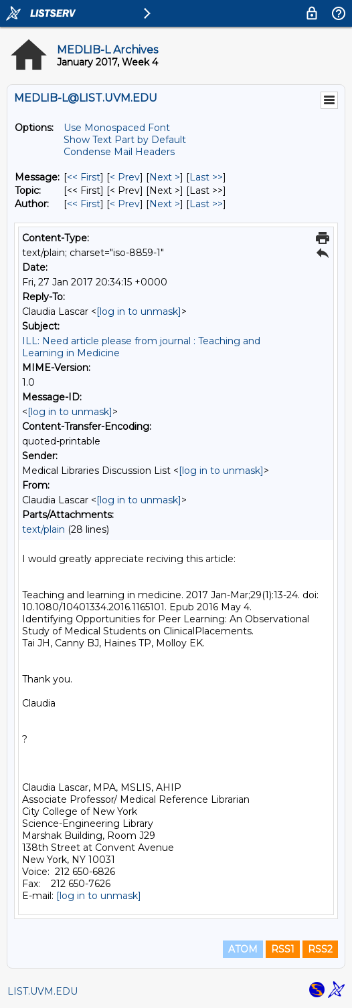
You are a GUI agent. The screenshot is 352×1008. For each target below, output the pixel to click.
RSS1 (282, 949)
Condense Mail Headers (119, 152)
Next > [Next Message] (164, 177)
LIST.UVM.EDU (42, 991)
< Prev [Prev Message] (125, 177)
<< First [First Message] (83, 177)
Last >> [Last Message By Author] (206, 204)
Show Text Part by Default (125, 140)
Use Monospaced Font (117, 128)
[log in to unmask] (138, 311)
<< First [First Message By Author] (83, 204)
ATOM (243, 949)
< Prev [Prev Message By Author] (125, 204)
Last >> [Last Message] (206, 177)
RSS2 (320, 949)
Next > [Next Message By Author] (164, 204)
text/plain (43, 529)
